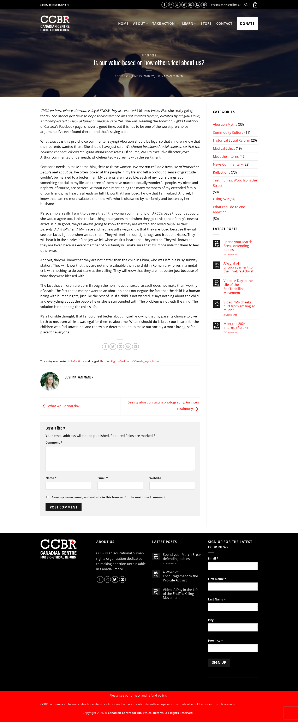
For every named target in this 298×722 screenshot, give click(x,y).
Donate (247, 23)
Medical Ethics (224, 148)
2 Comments (235, 254)
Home (123, 23)
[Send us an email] (191, 5)
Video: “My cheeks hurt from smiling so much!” (239, 306)
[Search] (246, 4)
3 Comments (233, 314)
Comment (54, 442)
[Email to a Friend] (120, 346)
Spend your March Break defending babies (237, 246)
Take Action (165, 23)
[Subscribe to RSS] (198, 5)
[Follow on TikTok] (178, 5)
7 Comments (234, 332)
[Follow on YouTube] (204, 5)
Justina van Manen (169, 76)
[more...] (119, 569)
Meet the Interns (226, 156)
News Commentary (228, 164)
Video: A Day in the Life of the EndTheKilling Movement (238, 287)
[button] (255, 4)
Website (155, 478)
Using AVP (221, 199)
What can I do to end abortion (229, 210)
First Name (217, 579)
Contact (224, 23)
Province (215, 640)
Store (206, 23)
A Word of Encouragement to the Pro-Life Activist (238, 267)
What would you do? (59, 406)
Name (51, 478)
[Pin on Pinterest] (128, 346)
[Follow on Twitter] (184, 5)
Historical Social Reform (231, 140)
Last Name (217, 599)
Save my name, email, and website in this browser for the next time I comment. (109, 497)
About (140, 23)
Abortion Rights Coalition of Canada (121, 361)
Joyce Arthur (152, 361)
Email (102, 478)
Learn (189, 23)
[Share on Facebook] (105, 346)
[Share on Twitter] (112, 346)
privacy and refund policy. (149, 695)
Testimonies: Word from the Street (235, 183)
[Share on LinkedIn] (135, 346)
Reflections (149, 55)
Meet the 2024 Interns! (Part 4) (235, 326)
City (211, 620)
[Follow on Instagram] (171, 5)
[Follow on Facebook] (164, 5)
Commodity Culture (228, 132)
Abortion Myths (225, 124)
